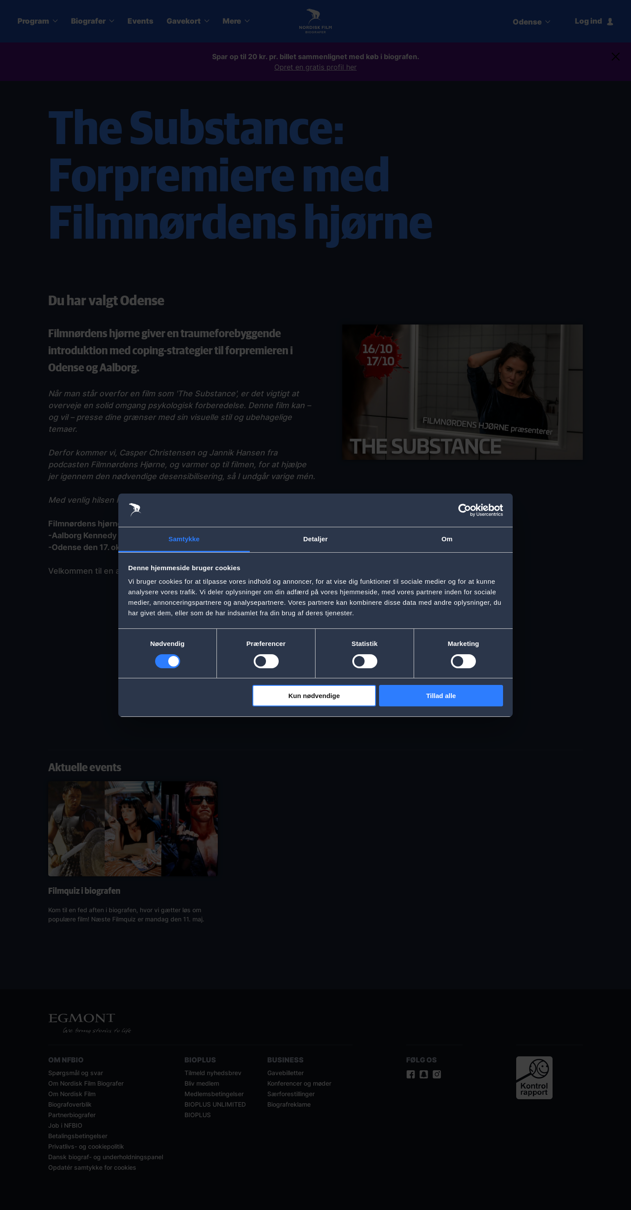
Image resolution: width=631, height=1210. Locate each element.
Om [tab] (446, 539)
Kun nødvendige (314, 695)
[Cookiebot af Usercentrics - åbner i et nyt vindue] (464, 510)
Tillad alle (441, 695)
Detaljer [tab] (315, 539)
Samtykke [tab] (184, 539)
